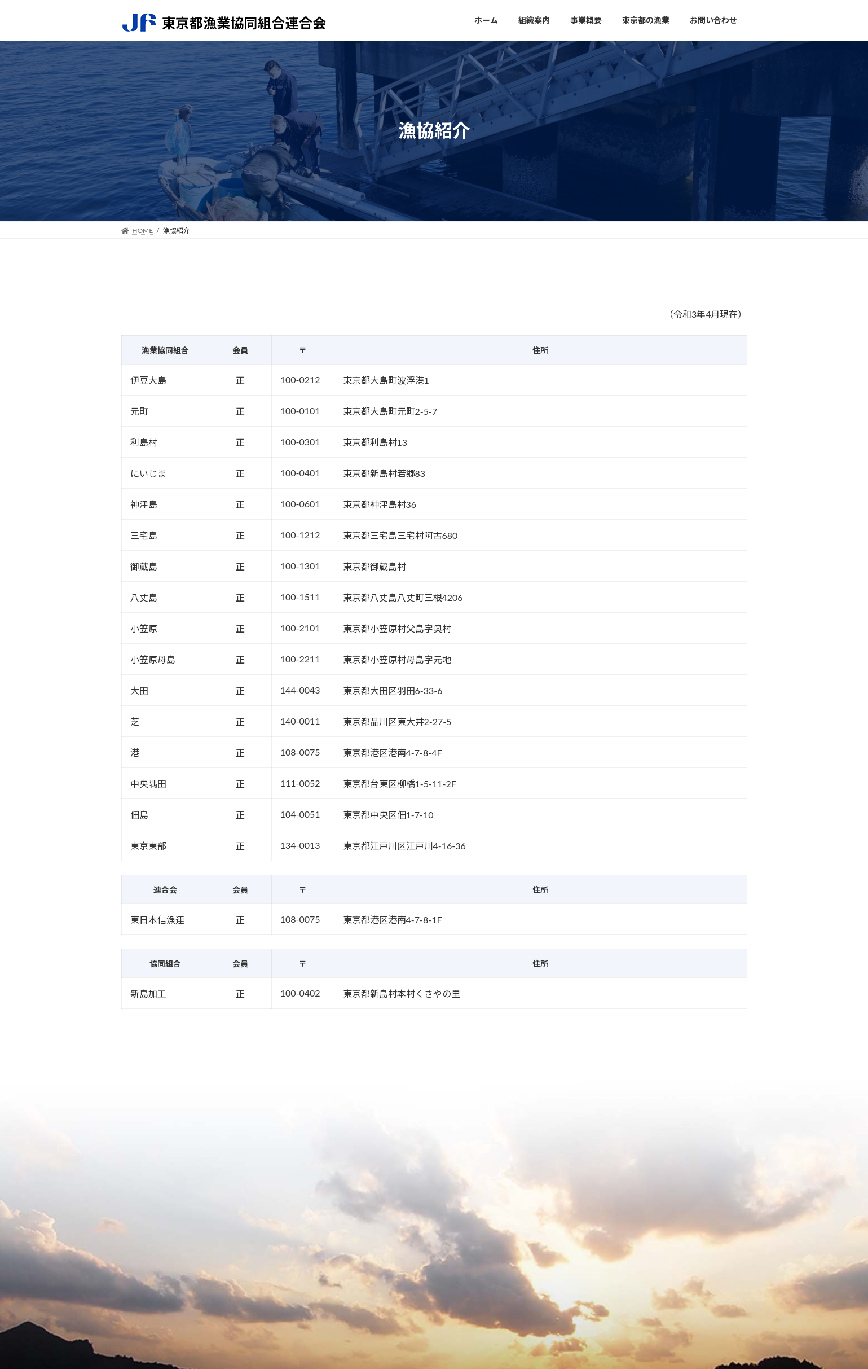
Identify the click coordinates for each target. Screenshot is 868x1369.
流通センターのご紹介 (459, 1218)
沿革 (306, 1254)
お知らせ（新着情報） (696, 1218)
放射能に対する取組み (459, 1242)
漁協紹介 (556, 1253)
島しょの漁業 (563, 1218)
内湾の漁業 (559, 1206)
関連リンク (678, 1206)
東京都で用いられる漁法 (581, 1230)
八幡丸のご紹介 (448, 1230)
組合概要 (313, 1230)
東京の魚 (556, 1242)
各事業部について (452, 1206)
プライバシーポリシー (696, 1230)
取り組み (313, 1242)
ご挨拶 (310, 1206)
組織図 (310, 1218)
